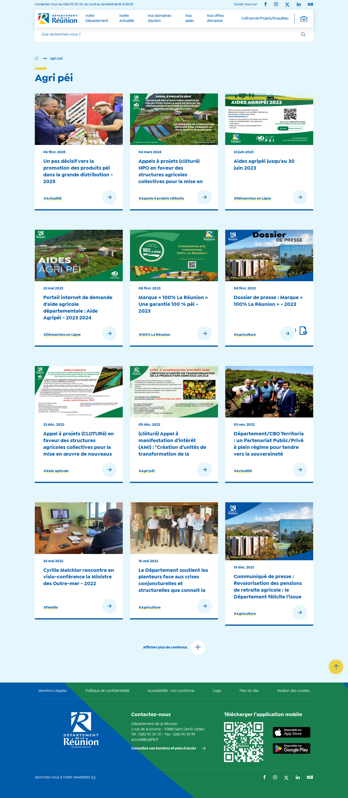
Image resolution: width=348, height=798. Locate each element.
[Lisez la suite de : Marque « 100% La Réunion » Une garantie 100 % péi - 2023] (193, 334)
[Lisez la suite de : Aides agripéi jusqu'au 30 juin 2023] (288, 198)
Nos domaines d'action (159, 18)
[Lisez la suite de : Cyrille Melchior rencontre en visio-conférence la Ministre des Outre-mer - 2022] (98, 607)
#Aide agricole (56, 471)
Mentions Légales (52, 691)
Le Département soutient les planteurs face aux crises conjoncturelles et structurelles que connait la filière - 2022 (173, 583)
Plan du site (248, 691)
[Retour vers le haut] (336, 667)
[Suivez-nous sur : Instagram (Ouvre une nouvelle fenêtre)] (276, 4)
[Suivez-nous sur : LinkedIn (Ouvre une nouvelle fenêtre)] (299, 4)
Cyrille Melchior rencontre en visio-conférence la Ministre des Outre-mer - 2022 (78, 577)
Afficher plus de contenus (165, 647)
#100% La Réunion (154, 334)
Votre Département (96, 18)
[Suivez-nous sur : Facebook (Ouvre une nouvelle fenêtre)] (265, 4)
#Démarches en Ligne (252, 198)
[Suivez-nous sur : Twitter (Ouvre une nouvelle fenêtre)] (287, 5)
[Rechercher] (303, 34)
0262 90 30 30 (149, 734)
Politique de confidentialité (107, 691)
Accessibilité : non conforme (171, 691)
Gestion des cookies (293, 691)
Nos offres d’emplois (215, 18)
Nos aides (189, 18)
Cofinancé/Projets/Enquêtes (264, 18)
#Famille (51, 607)
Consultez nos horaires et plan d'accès (163, 748)
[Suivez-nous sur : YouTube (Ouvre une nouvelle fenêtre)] (310, 4)
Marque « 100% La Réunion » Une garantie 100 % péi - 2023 (173, 304)
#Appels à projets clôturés (161, 198)
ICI (93, 777)
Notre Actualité (126, 18)
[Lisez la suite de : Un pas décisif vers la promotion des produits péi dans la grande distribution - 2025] (98, 198)
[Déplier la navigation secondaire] (303, 18)
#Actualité (53, 198)
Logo (217, 691)
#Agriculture (245, 334)
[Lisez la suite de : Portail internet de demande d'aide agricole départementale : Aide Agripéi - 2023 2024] (98, 334)
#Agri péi (147, 471)
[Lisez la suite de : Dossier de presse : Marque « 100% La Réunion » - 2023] (282, 334)
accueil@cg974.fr (144, 739)
